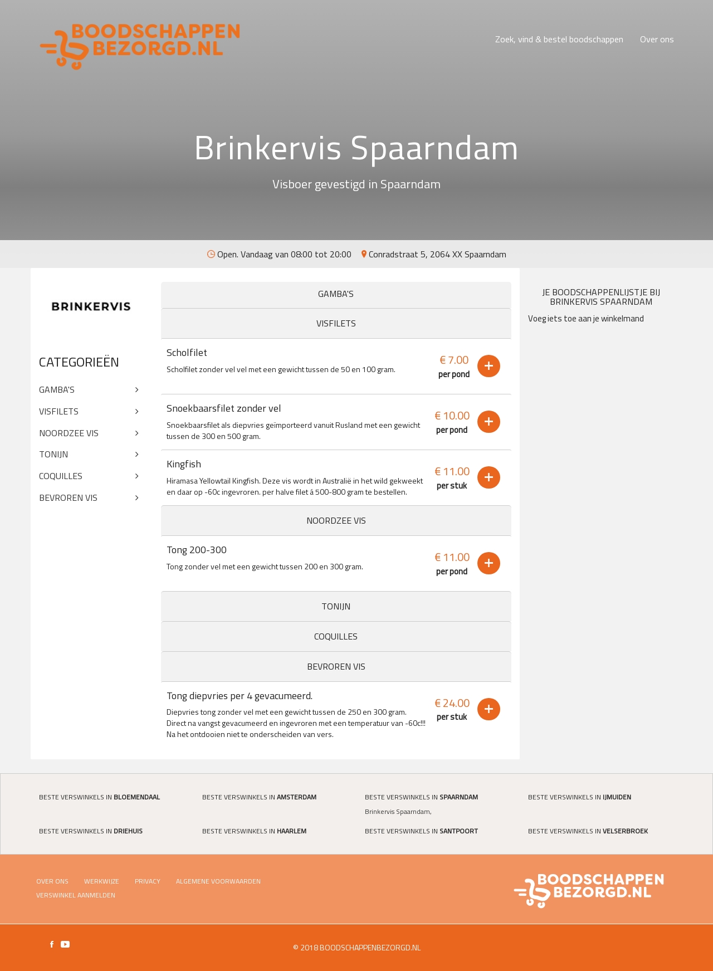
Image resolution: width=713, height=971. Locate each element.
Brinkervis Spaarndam (397, 811)
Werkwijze (101, 881)
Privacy (147, 881)
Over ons (657, 39)
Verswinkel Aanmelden (75, 895)
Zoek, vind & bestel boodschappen (559, 39)
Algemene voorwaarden (218, 881)
